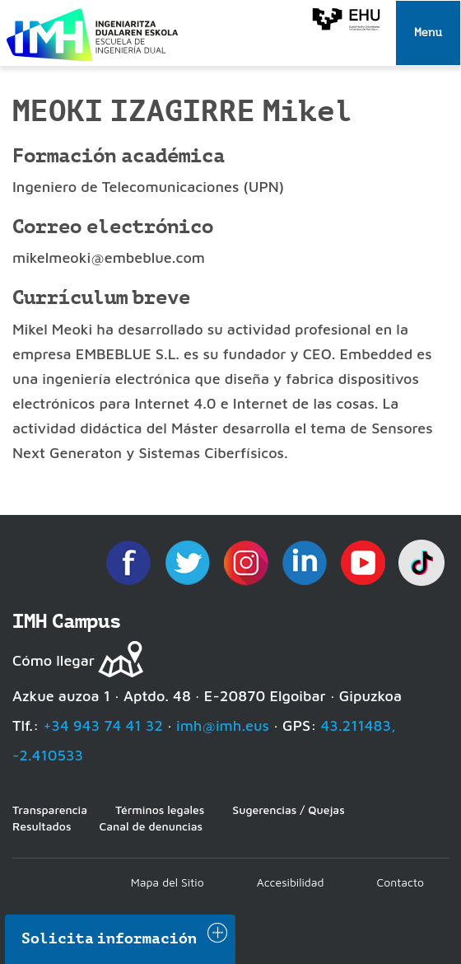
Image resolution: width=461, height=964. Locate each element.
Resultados (41, 826)
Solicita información (109, 938)
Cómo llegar (53, 660)
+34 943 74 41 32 (103, 725)
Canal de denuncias (151, 826)
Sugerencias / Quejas (288, 810)
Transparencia (49, 810)
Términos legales (159, 810)
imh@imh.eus (222, 725)
